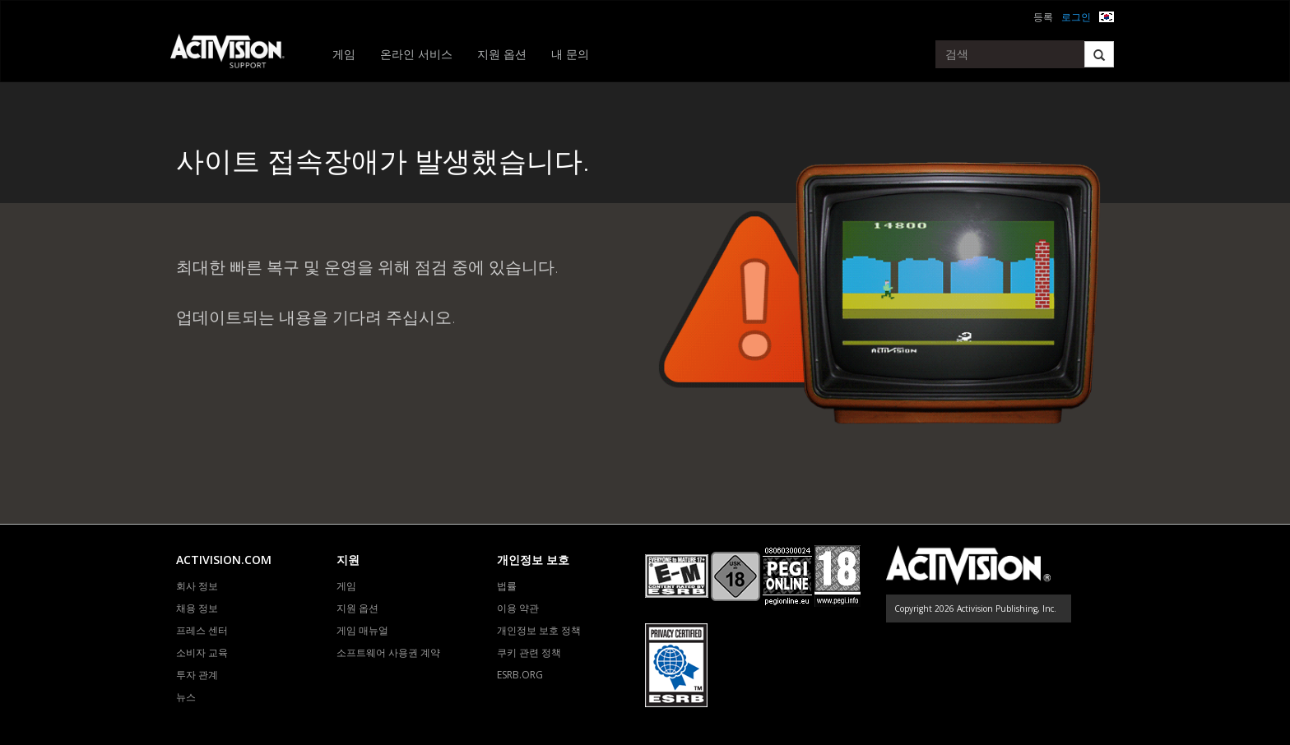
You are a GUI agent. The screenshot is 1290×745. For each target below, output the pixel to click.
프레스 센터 (202, 630)
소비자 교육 (202, 652)
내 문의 (570, 54)
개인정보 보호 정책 (539, 630)
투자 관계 (197, 675)
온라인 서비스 (416, 54)
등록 (1043, 17)
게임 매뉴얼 (362, 630)
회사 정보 (197, 586)
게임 (343, 54)
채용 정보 (197, 608)
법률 (507, 586)
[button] (1106, 15)
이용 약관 (518, 608)
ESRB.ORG (520, 675)
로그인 (1076, 17)
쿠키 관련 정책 (529, 652)
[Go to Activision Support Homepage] (236, 54)
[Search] (1099, 54)
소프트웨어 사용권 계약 (388, 652)
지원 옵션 (502, 54)
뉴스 (186, 697)
